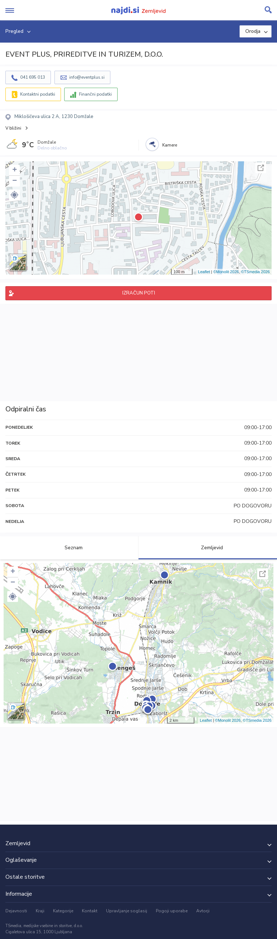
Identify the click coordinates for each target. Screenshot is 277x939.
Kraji (40, 911)
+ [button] (14, 170)
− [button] (14, 181)
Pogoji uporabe (172, 911)
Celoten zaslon (260, 167)
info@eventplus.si (87, 77)
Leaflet (204, 272)
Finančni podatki (95, 94)
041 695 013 (32, 77)
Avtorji (203, 911)
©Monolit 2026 (226, 272)
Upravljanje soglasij (126, 911)
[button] (14, 194)
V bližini (13, 128)
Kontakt (89, 911)
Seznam (69, 547)
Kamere (169, 145)
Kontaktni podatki (37, 94)
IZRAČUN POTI (138, 293)
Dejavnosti (16, 911)
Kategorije (63, 911)
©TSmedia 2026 (255, 272)
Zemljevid (208, 547)
